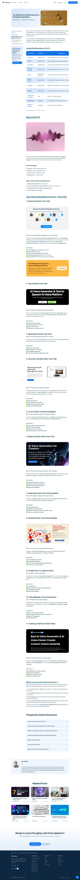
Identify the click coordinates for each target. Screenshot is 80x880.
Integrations (47, 864)
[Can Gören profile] (25, 764)
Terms (59, 863)
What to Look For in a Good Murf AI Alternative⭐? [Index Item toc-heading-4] (17, 41)
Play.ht (29, 61)
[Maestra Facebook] (18, 865)
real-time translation (33, 706)
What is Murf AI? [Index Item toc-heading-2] (15, 34)
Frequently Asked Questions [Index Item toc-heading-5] (17, 43)
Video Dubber (34, 868)
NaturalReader (31, 100)
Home (12, 852)
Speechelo (30, 85)
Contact (20, 2)
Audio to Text (34, 863)
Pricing (54, 2)
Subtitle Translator (35, 869)
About (64, 877)
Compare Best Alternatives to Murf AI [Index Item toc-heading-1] (17, 32)
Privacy (59, 864)
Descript (46, 390)
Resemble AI (31, 64)
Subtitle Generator (35, 866)
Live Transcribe (34, 871)
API (45, 863)
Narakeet (30, 90)
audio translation (32, 241)
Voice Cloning (37, 251)
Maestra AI (30, 57)
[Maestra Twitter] (12, 865)
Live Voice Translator (35, 858)
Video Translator (34, 859)
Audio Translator (34, 864)
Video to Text (34, 861)
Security (67, 877)
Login (65, 2)
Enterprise (26, 2)
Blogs (16, 852)
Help (45, 859)
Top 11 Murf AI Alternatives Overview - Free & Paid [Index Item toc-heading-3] (16, 37)
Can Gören (24, 19)
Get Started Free (73, 2)
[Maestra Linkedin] (15, 865)
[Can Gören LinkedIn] (22, 764)
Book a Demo (60, 2)
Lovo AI (29, 74)
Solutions (14, 2)
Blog (46, 858)
